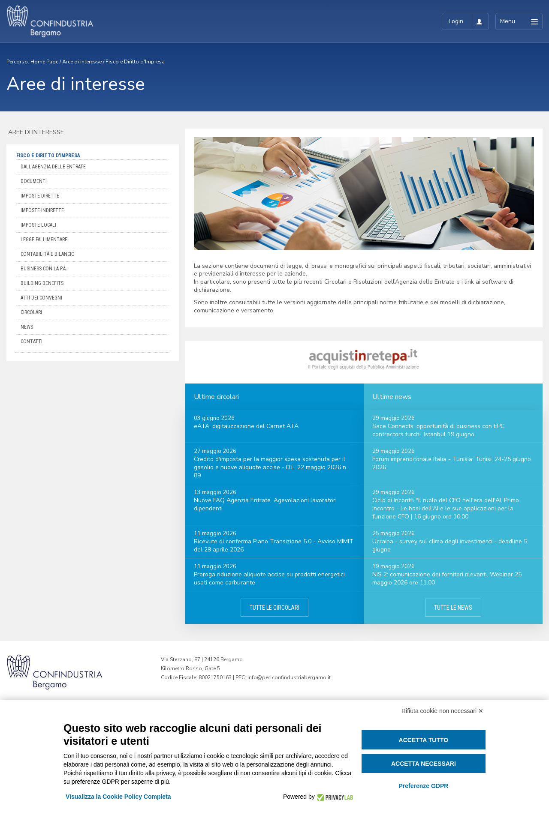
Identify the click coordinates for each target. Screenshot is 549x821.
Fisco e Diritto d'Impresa (135, 61)
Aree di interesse (82, 61)
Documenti (34, 181)
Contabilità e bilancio (48, 254)
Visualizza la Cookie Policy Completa (118, 796)
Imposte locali (38, 225)
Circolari (31, 312)
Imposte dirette (40, 196)
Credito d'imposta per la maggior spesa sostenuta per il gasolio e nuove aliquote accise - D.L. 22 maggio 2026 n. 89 (270, 467)
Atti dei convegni (41, 298)
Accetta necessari (423, 763)
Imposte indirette (42, 210)
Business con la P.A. (44, 269)
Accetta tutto (424, 740)
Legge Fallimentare (44, 240)
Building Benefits (42, 283)
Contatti (31, 342)
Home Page (44, 61)
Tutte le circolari (274, 607)
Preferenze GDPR (423, 785)
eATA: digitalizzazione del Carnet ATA (246, 426)
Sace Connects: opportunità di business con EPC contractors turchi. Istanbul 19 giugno (438, 430)
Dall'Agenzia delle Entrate (53, 167)
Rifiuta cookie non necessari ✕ (442, 710)
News (27, 327)
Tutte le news (453, 607)
